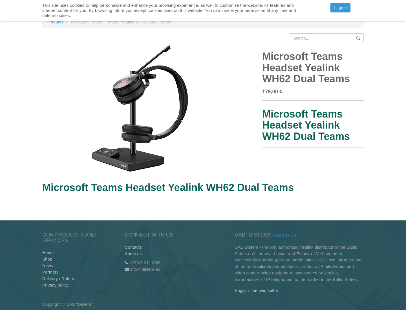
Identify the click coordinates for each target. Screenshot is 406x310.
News (47, 265)
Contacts (133, 247)
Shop (47, 259)
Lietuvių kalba (265, 290)
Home (48, 252)
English (242, 290)
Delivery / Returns (59, 278)
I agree (340, 7)
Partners (50, 272)
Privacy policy (55, 285)
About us (133, 253)
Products (55, 21)
